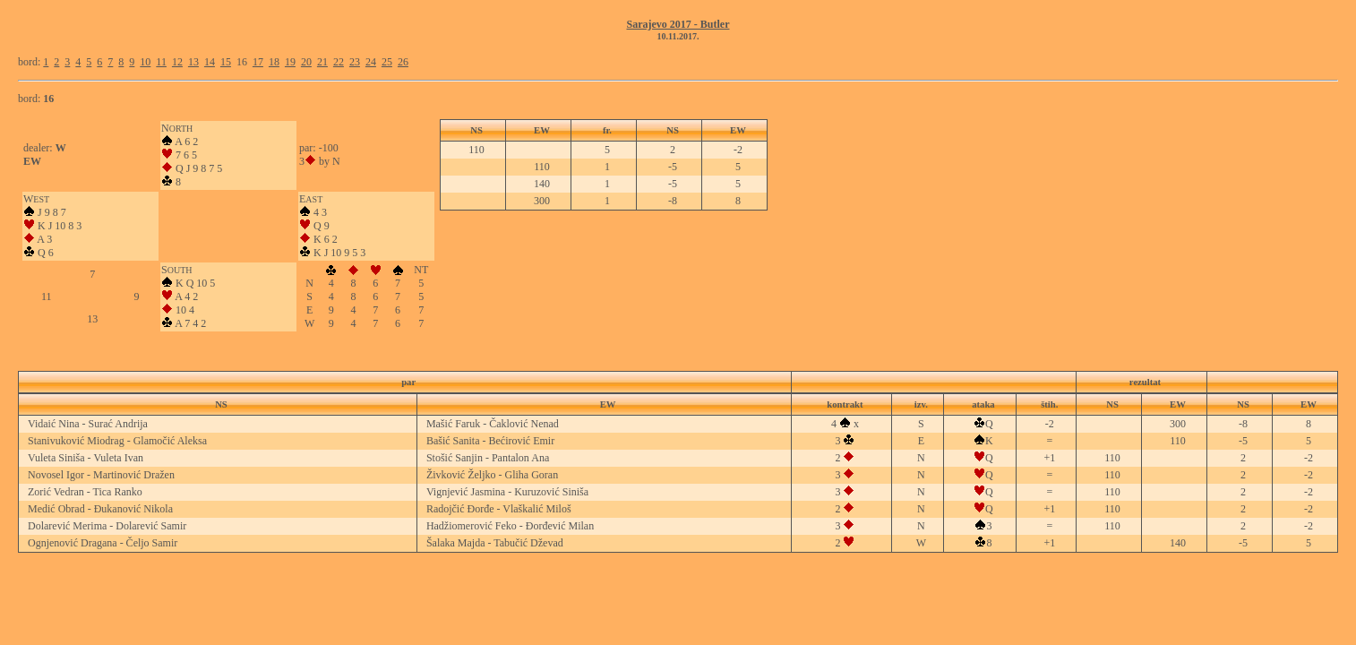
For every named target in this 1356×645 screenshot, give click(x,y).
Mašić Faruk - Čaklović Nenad (492, 423)
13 (193, 62)
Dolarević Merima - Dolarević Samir (107, 526)
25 (387, 62)
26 (403, 62)
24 (370, 62)
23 (354, 62)
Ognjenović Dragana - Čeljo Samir (102, 543)
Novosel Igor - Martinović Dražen (101, 475)
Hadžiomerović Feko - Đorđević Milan (510, 526)
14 (209, 62)
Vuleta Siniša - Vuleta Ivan (85, 458)
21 (322, 62)
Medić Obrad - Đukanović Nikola (100, 509)
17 (258, 62)
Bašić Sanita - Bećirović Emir (490, 440)
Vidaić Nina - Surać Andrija (88, 423)
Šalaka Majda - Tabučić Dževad (494, 543)
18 (274, 62)
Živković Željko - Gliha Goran (492, 475)
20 (306, 62)
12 (177, 62)
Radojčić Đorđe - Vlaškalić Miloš (498, 509)
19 (290, 62)
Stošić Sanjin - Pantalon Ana (487, 458)
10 (145, 62)
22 (338, 62)
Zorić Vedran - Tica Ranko (85, 492)
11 (161, 62)
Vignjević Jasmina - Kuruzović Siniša (507, 492)
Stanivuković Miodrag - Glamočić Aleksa (117, 440)
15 (225, 62)
